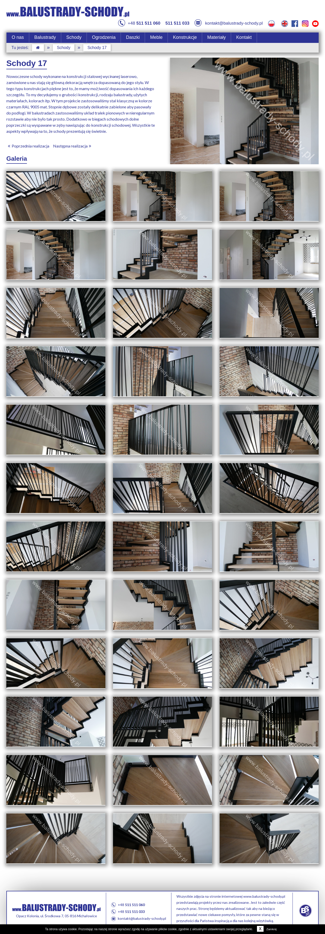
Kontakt (244, 33)
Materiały (216, 33)
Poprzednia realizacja (27, 142)
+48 (139, 20)
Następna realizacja (73, 142)
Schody (74, 33)
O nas (18, 33)
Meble (156, 33)
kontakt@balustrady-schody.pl (228, 20)
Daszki (133, 33)
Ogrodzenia (104, 33)
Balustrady (45, 33)
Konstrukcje (185, 33)
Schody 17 (97, 44)
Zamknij (266, 929)
